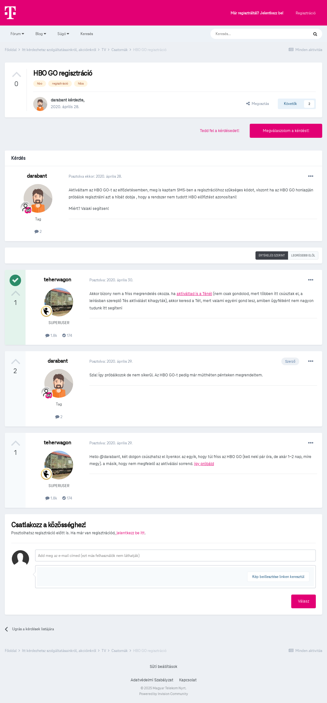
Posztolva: (111, 280)
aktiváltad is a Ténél (194, 293)
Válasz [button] (303, 601)
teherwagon (57, 279)
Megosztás (257, 103)
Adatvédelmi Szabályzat (152, 680)
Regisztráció (306, 13)
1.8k (51, 335)
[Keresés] (253, 34)
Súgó (63, 33)
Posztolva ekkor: (95, 176)
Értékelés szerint (272, 255)
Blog (40, 33)
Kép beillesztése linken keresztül (278, 576)
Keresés (86, 33)
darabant (59, 100)
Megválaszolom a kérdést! (286, 130)
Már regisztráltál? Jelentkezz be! (257, 13)
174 (67, 335)
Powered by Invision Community (163, 694)
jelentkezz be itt (131, 533)
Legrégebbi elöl (303, 255)
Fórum (17, 33)
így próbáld (204, 463)
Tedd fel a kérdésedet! (219, 130)
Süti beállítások (163, 666)
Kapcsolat (188, 680)
